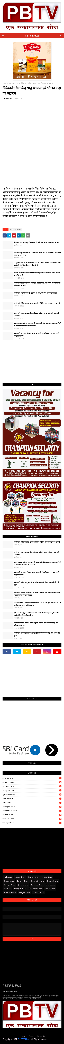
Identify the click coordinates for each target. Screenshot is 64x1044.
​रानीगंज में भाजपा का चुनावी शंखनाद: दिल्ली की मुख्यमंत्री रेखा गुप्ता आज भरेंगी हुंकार (37, 634)
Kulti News (32, 803)
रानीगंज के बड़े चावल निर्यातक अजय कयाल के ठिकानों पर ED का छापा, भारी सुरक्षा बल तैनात (36, 334)
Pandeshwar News (32, 811)
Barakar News (47, 877)
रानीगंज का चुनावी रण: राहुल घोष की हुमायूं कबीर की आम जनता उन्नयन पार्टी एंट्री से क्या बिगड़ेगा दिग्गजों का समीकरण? (37, 324)
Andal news (8, 877)
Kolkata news (32, 799)
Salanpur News (32, 823)
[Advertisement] (32, 361)
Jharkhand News (32, 794)
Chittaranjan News (37, 881)
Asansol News (32, 778)
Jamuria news (23, 885)
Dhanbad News (32, 786)
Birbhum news (9, 881)
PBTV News (32, 35)
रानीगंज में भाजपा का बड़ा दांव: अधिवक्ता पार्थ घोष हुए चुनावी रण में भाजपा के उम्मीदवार (36, 314)
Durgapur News (32, 790)
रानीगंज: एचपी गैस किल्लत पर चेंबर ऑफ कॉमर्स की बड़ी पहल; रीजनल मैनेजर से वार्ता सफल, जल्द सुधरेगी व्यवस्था (37, 603)
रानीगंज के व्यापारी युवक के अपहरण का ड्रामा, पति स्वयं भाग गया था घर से (35, 293)
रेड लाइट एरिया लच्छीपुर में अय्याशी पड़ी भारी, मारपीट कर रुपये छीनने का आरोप (37, 242)
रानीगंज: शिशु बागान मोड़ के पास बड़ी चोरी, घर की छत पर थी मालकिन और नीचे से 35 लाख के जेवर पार (37, 253)
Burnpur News (22, 881)
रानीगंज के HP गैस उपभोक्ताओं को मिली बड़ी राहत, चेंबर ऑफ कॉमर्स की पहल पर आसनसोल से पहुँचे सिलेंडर (37, 593)
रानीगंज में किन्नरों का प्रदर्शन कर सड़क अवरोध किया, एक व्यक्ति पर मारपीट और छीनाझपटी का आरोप (37, 284)
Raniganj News (13, 83)
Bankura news (32, 782)
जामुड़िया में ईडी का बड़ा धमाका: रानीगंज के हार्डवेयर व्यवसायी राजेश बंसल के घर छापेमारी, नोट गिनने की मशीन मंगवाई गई (37, 264)
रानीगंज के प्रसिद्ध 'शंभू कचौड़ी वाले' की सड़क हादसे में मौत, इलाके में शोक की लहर (36, 583)
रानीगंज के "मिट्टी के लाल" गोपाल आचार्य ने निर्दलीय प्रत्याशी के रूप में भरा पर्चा (37, 303)
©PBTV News (24, 1039)
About (31, 1036)
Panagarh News (32, 807)
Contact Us (40, 1036)
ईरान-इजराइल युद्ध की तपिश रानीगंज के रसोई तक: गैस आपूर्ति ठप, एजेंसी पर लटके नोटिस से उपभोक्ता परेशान (36, 614)
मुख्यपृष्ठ (5, 83)
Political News (32, 815)
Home (23, 1036)
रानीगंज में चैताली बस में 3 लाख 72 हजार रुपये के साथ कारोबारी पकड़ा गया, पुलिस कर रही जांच (36, 624)
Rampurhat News (10, 893)
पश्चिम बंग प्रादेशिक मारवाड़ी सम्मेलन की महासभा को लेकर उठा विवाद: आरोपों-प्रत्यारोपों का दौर (37, 274)
